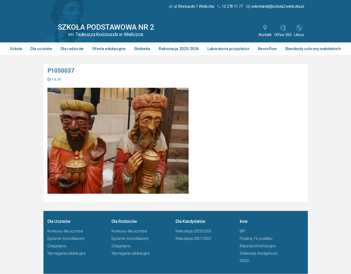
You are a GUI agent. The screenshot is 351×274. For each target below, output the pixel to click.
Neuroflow (267, 48)
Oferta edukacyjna (109, 48)
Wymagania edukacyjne (66, 253)
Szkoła (16, 48)
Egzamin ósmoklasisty (66, 238)
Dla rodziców (72, 48)
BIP (242, 231)
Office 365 (282, 31)
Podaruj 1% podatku (256, 238)
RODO (244, 260)
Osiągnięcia (56, 246)
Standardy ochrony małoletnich (313, 48)
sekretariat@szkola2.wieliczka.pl (275, 6)
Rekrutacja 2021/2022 (193, 238)
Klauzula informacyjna (258, 246)
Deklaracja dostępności (259, 253)
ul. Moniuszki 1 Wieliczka (191, 6)
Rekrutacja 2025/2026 (179, 48)
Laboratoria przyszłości (228, 48)
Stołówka (142, 48)
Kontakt (265, 31)
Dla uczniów (41, 48)
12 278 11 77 (230, 6)
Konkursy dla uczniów (65, 231)
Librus (299, 31)
